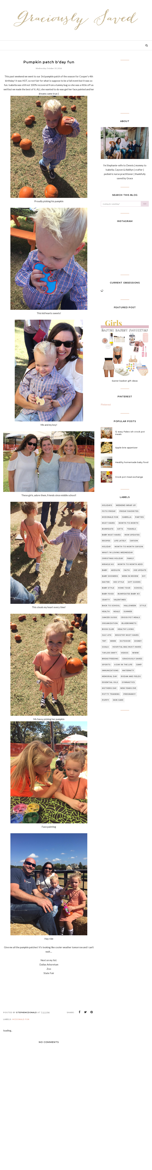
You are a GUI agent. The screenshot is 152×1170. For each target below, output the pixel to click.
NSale (117, 612)
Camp (139, 665)
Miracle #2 (108, 564)
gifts (120, 529)
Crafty (106, 600)
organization (110, 623)
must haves (108, 523)
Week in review (130, 576)
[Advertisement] (49, 1145)
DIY (144, 576)
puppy (105, 700)
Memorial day (109, 676)
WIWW (135, 653)
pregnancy (129, 694)
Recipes (106, 541)
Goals (105, 647)
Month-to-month (128, 523)
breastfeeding (110, 659)
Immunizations (110, 671)
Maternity (128, 671)
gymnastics (128, 682)
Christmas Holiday (112, 558)
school (138, 588)
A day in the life (123, 665)
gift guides (134, 582)
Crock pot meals (130, 617)
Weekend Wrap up (126, 505)
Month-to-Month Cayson (129, 547)
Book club (108, 629)
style (143, 606)
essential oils (110, 682)
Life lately (120, 541)
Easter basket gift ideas (125, 380)
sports (106, 665)
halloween (130, 606)
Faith (127, 570)
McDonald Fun (20, 1019)
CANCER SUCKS (109, 617)
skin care (118, 700)
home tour (124, 588)
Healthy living (126, 629)
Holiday (106, 547)
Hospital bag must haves (127, 647)
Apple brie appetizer (126, 447)
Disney (138, 641)
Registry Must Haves (127, 635)
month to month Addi (130, 564)
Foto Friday (109, 511)
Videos (124, 653)
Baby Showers (110, 576)
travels (131, 529)
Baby (104, 570)
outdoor (125, 641)
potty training (111, 694)
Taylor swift (109, 653)
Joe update (140, 570)
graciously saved (132, 659)
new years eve (128, 688)
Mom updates (132, 535)
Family (130, 558)
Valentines (120, 600)
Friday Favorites (129, 511)
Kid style (119, 582)
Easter (106, 582)
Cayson (134, 541)
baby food (108, 594)
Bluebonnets (129, 623)
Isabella (126, 517)
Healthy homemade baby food (131, 462)
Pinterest (106, 404)
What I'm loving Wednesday (117, 553)
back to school (111, 606)
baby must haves (111, 535)
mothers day (109, 688)
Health (106, 612)
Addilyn (115, 570)
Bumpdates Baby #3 (129, 594)
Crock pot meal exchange (129, 477)
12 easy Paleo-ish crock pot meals (130, 432)
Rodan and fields (131, 676)
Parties (139, 517)
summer (128, 612)
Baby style (108, 588)
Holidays (107, 505)
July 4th (106, 635)
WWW (113, 641)
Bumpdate (107, 529)
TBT (104, 641)
